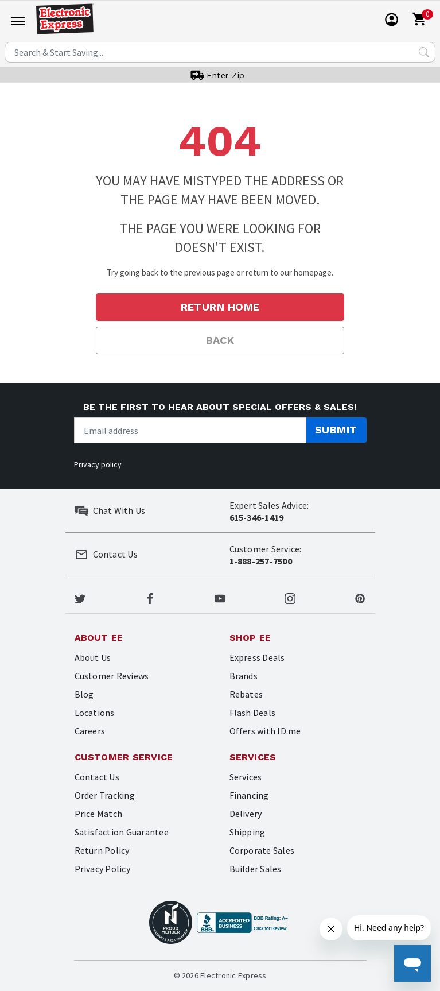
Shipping (247, 832)
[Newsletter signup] (190, 430)
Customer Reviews (112, 676)
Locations (95, 712)
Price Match (99, 813)
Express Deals (257, 657)
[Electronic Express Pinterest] (360, 597)
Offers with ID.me (265, 731)
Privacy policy (98, 464)
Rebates (246, 694)
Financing (249, 795)
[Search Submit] (424, 52)
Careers (90, 731)
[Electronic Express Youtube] (220, 597)
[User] (392, 19)
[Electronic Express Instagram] (290, 597)
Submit (336, 430)
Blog (84, 694)
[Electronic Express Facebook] (150, 597)
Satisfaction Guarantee (122, 832)
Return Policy (102, 850)
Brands (243, 676)
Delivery (245, 813)
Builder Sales (255, 868)
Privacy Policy (102, 868)
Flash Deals (252, 712)
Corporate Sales (262, 850)
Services (245, 777)
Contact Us (97, 777)
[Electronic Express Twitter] (80, 597)
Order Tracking (105, 795)
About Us (93, 657)
